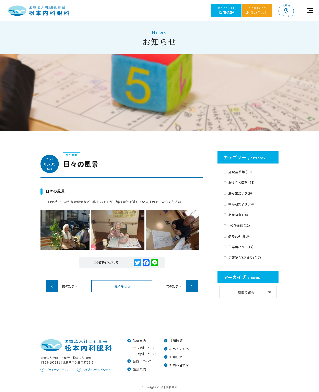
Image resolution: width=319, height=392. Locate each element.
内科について (147, 347)
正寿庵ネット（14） (241, 246)
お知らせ (175, 356)
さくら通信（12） (239, 225)
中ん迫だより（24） (241, 203)
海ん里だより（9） (240, 193)
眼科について (147, 353)
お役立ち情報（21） (241, 182)
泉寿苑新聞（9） (239, 236)
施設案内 (139, 369)
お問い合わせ (179, 365)
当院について (142, 360)
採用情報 (176, 340)
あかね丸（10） (238, 214)
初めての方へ (179, 348)
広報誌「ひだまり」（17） (244, 257)
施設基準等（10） (240, 171)
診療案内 (139, 340)
